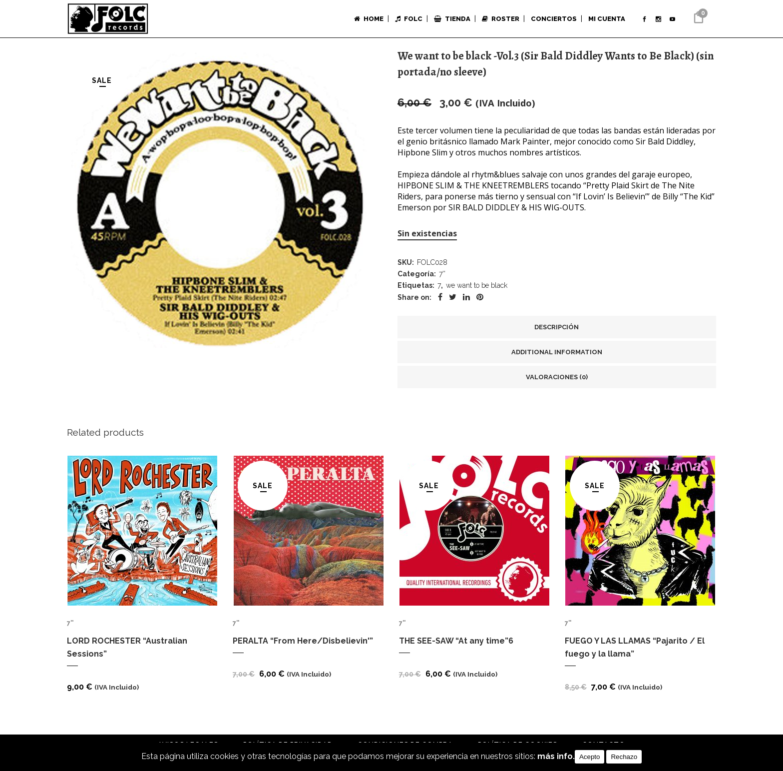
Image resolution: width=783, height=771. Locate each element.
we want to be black (476, 289)
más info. (556, 757)
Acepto (589, 757)
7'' (442, 276)
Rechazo (624, 757)
